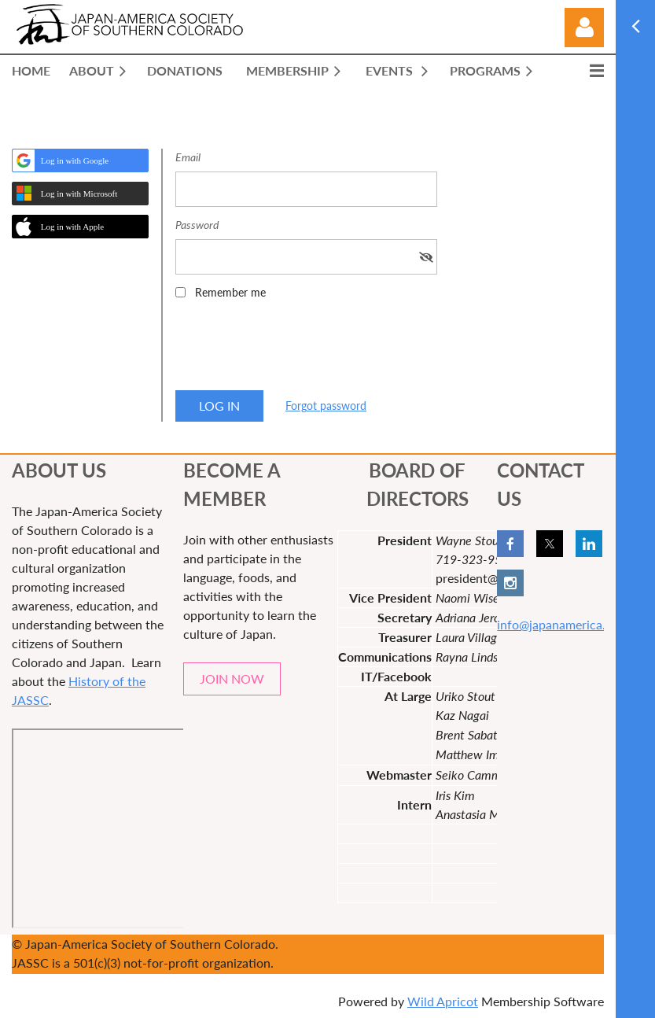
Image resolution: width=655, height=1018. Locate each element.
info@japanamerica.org (560, 624)
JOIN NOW (232, 678)
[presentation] (294, 350)
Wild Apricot (442, 1001)
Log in (584, 27)
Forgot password (325, 405)
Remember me (230, 292)
